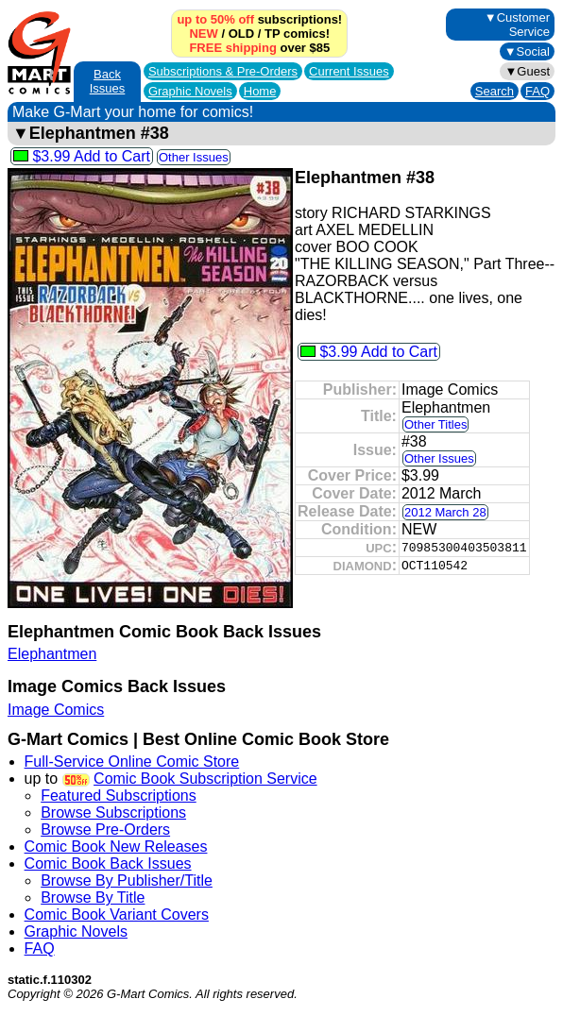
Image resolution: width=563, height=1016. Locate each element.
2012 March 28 (445, 512)
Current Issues (349, 71)
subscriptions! (259, 19)
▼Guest (527, 71)
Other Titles (435, 424)
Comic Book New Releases (116, 846)
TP (272, 33)
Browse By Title (93, 897)
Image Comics (56, 710)
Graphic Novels (190, 91)
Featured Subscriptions (118, 795)
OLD (241, 33)
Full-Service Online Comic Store (132, 762)
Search (494, 91)
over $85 (259, 48)
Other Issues (194, 157)
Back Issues (108, 81)
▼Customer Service (517, 24)
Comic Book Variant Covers (117, 914)
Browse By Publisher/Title (127, 880)
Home (260, 91)
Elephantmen (52, 654)
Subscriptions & (223, 71)
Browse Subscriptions (113, 812)
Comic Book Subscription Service (205, 778)
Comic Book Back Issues (108, 863)
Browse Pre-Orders (105, 829)
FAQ (537, 91)
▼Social (527, 51)
